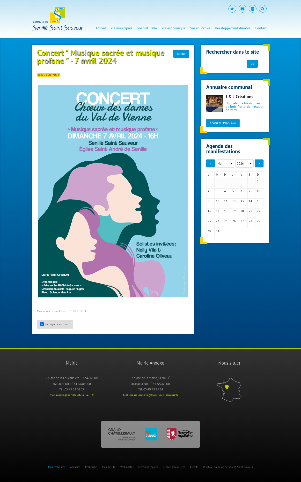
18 (226, 211)
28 (250, 221)
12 (234, 201)
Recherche (91, 467)
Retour (181, 54)
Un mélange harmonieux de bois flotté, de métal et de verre (245, 106)
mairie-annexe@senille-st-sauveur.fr (153, 395)
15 (258, 201)
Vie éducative (200, 28)
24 (217, 221)
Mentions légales (148, 467)
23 (209, 221)
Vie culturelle (147, 28)
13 (242, 201)
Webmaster (126, 467)
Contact (261, 28)
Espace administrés (174, 467)
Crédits (194, 467)
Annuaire (75, 467)
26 (234, 221)
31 (217, 231)
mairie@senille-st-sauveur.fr (75, 395)
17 (217, 211)
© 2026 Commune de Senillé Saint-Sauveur (228, 467)
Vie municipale (121, 28)
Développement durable (232, 28)
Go (252, 63)
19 (234, 211)
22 (258, 211)
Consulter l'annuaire (223, 123)
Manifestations (56, 467)
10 (217, 201)
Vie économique (173, 28)
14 (250, 201)
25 (226, 221)
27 (242, 221)
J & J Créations (239, 97)
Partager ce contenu (54, 324)
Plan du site (109, 467)
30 (209, 231)
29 (258, 221)
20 (242, 211)
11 (226, 201)
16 (209, 211)
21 (250, 211)
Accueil (100, 28)
